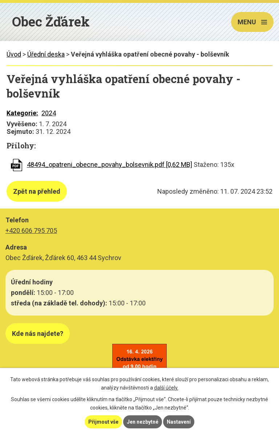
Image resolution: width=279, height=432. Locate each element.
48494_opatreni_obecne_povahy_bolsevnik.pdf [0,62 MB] (109, 164)
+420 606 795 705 (31, 230)
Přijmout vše (103, 422)
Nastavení (179, 422)
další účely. (166, 388)
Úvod (14, 54)
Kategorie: (22, 113)
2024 (48, 113)
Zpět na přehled (36, 191)
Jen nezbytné (142, 422)
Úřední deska (46, 54)
